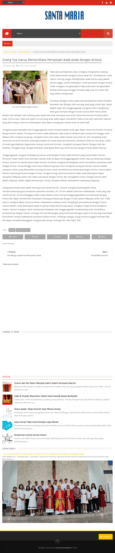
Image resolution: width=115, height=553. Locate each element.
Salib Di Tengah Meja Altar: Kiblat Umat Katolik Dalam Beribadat (46, 396)
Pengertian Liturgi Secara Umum (30, 435)
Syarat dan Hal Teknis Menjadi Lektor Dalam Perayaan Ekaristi (45, 383)
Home (6, 52)
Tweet (13, 237)
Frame (13, 52)
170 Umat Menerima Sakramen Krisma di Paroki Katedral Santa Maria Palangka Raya (43, 454)
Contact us (105, 537)
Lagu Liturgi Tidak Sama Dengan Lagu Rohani (36, 422)
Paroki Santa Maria (63, 548)
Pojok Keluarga (25, 52)
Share (35, 237)
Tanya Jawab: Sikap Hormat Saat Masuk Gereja (37, 409)
